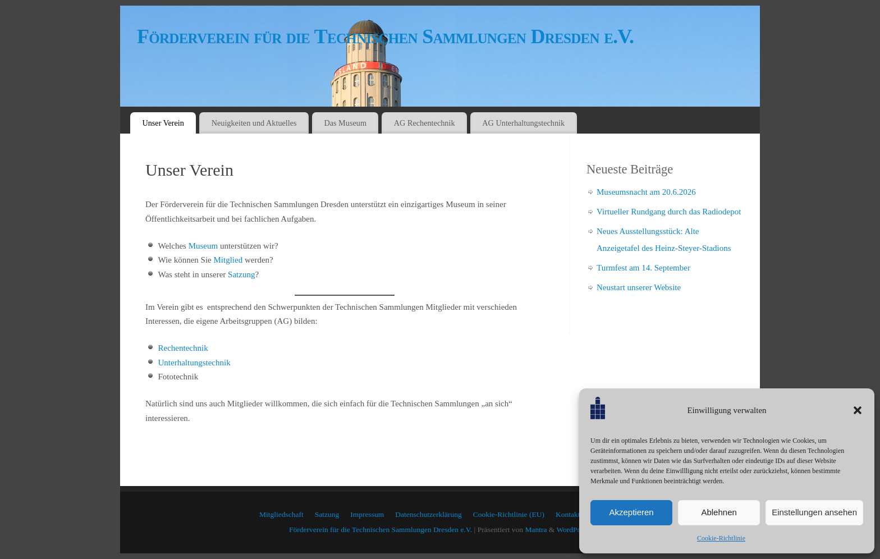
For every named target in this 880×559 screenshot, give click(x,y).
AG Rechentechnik (424, 122)
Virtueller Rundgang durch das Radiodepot (669, 211)
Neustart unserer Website (639, 287)
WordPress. (573, 529)
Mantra (536, 529)
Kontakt (568, 514)
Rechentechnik (183, 347)
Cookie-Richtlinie (721, 538)
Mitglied (227, 259)
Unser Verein (163, 122)
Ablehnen (718, 512)
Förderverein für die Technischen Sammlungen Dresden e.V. (385, 36)
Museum (203, 245)
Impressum (367, 514)
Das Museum (345, 122)
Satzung (241, 274)
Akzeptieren (631, 512)
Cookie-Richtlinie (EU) (508, 514)
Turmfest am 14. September (643, 267)
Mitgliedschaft (281, 514)
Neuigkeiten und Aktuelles (254, 122)
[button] (857, 410)
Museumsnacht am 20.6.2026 (646, 191)
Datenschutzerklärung (428, 514)
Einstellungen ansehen (814, 512)
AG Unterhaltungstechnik (523, 122)
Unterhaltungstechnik (194, 362)
